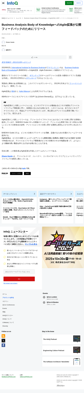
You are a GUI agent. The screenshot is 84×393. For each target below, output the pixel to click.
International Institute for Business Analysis (29, 67)
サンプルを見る (31, 246)
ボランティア (35, 75)
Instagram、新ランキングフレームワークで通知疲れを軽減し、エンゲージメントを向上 (56, 201)
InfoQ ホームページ (8, 17)
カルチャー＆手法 (16, 173)
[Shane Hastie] (3, 41)
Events (5, 310)
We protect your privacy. (11, 285)
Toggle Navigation (4, 3)
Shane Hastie (10, 42)
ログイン (6, 303)
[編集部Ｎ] (3, 49)
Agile (24, 168)
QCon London (52, 299)
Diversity (5, 328)
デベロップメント (11, 195)
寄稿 (4, 314)
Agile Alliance (25, 91)
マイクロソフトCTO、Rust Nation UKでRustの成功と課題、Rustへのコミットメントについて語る (19, 211)
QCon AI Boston (53, 304)
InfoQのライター (8, 317)
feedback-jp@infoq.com (9, 380)
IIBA (13, 91)
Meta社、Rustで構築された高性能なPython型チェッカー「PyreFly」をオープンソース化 (19, 219)
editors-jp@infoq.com (26, 380)
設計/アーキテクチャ (48, 195)
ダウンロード (31, 78)
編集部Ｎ (9, 49)
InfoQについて (7, 321)
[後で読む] (15, 57)
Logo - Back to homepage (13, 2)
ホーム (5, 296)
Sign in (78, 2)
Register (68, 2)
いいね (8, 57)
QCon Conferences (9, 307)
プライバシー (60, 388)
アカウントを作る (8, 300)
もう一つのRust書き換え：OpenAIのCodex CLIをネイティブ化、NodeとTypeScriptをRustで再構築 (19, 202)
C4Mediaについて (8, 324)
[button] (18, 280)
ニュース (19, 17)
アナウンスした (53, 67)
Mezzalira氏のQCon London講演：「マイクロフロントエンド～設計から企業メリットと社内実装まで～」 (56, 216)
